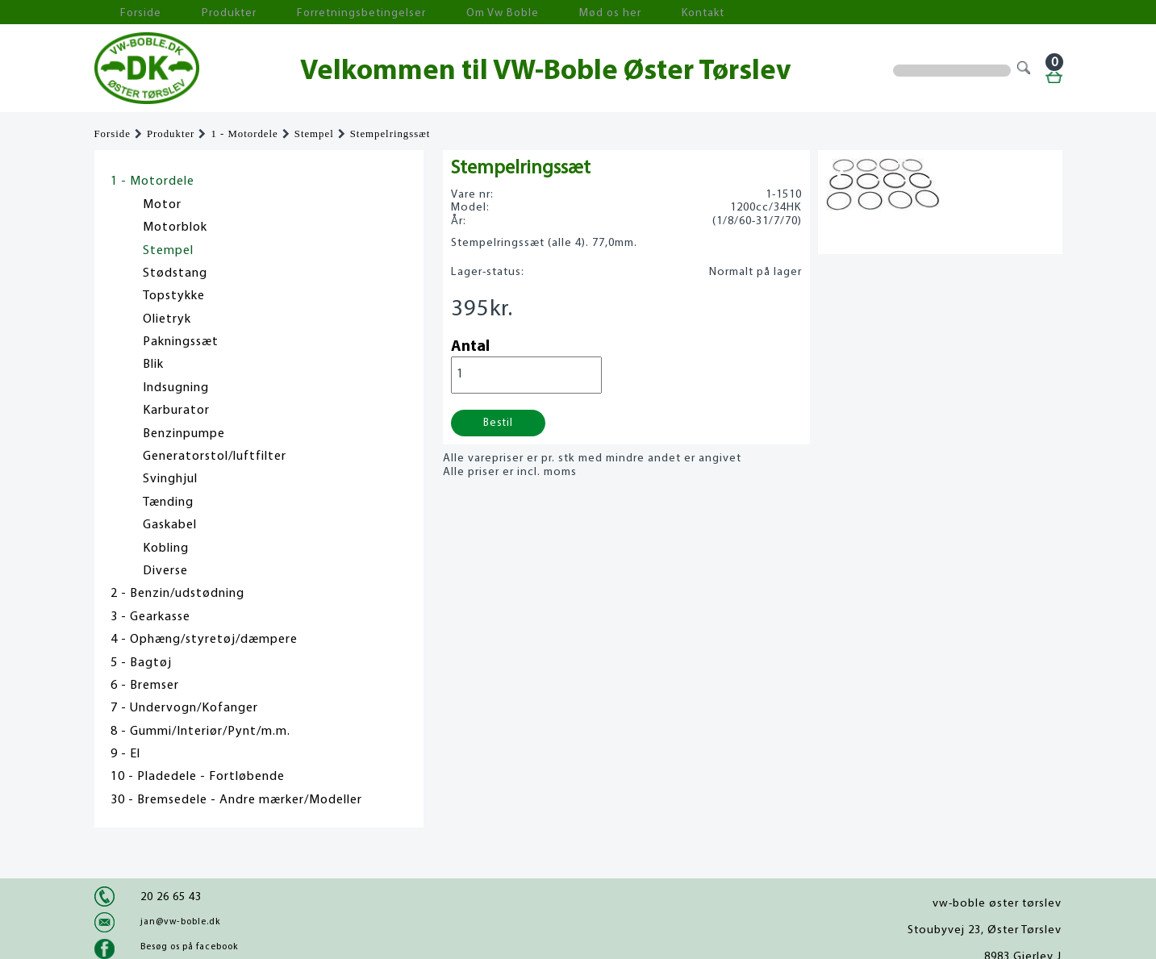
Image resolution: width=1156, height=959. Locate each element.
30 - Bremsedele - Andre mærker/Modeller (236, 800)
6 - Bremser (145, 685)
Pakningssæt (181, 342)
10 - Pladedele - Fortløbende (198, 776)
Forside (126, 12)
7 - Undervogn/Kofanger (184, 708)
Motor (162, 204)
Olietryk (167, 319)
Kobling (166, 548)
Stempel (314, 134)
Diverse (165, 571)
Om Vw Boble (425, 12)
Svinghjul (170, 479)
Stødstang (175, 273)
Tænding (168, 502)
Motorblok (175, 227)
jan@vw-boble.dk (180, 922)
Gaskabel (170, 525)
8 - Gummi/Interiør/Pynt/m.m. (200, 731)
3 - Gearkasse (150, 617)
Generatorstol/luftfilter (214, 456)
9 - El (125, 754)
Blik (153, 364)
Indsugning (176, 388)
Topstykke (174, 296)
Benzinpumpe (184, 433)
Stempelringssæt (390, 134)
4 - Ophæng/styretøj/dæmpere (204, 639)
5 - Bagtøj (141, 663)
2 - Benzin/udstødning (177, 593)
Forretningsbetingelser (307, 12)
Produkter (198, 12)
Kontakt (590, 12)
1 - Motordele (244, 134)
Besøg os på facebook (189, 947)
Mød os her (514, 12)
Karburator (176, 410)
